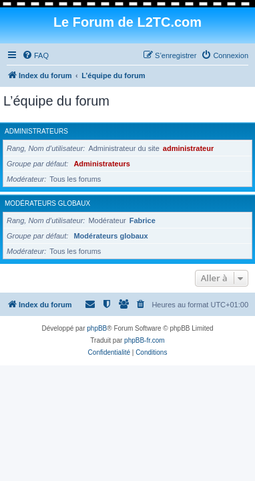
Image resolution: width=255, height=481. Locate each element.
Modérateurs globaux (47, 203)
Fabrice (143, 220)
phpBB (97, 328)
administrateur (188, 148)
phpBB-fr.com (144, 340)
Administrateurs (36, 131)
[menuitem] (35, 55)
